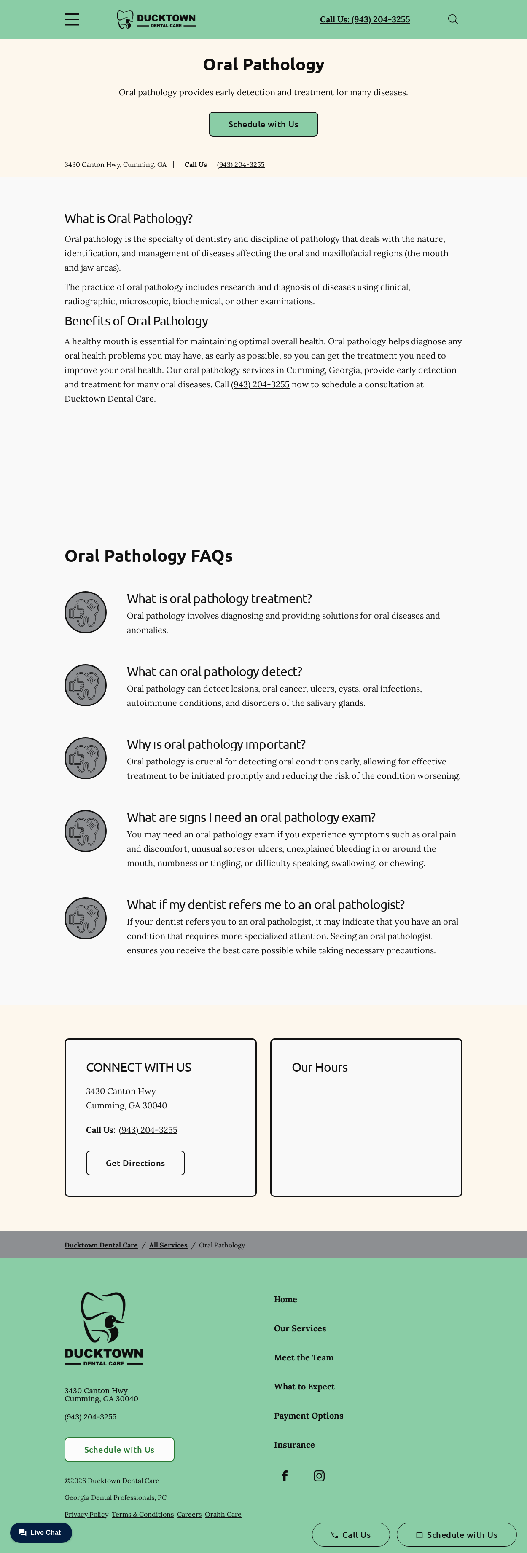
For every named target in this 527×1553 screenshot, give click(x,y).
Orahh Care (223, 1514)
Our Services (300, 1328)
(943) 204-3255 (241, 164)
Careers (189, 1514)
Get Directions (135, 1162)
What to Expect (304, 1386)
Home (285, 1299)
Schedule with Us (264, 123)
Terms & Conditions (143, 1514)
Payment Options (309, 1415)
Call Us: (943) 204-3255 (365, 19)
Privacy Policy (86, 1514)
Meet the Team (303, 1357)
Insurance (294, 1444)
